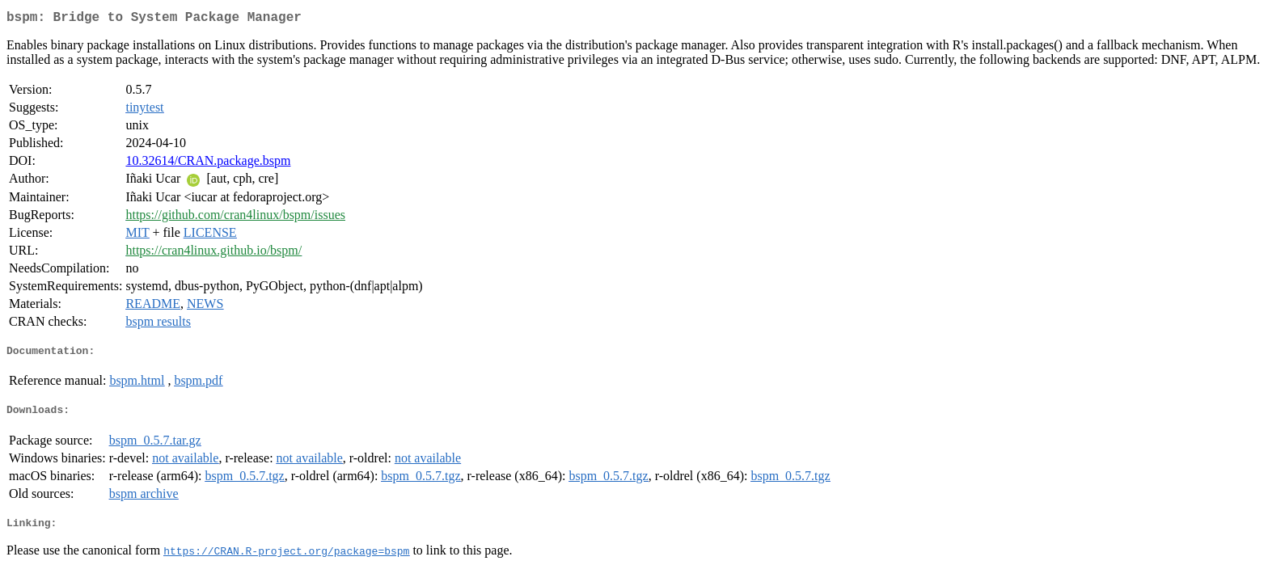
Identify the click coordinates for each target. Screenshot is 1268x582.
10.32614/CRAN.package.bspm (207, 164)
